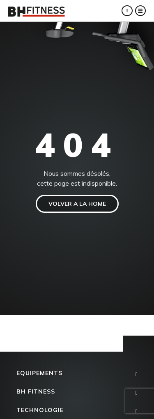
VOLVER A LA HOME (77, 203)
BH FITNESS (35, 391)
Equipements (39, 373)
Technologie (40, 410)
